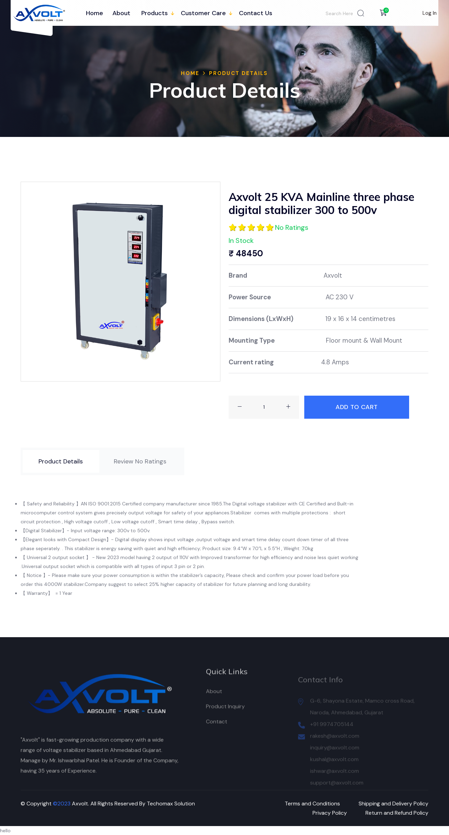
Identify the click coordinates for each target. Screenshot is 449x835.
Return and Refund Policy (396, 812)
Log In (430, 13)
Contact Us (255, 13)
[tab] (60, 461)
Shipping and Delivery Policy (393, 803)
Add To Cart (357, 407)
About (121, 13)
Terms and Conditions (312, 803)
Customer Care (203, 13)
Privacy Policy (330, 812)
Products (154, 13)
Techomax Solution (171, 803)
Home (94, 13)
